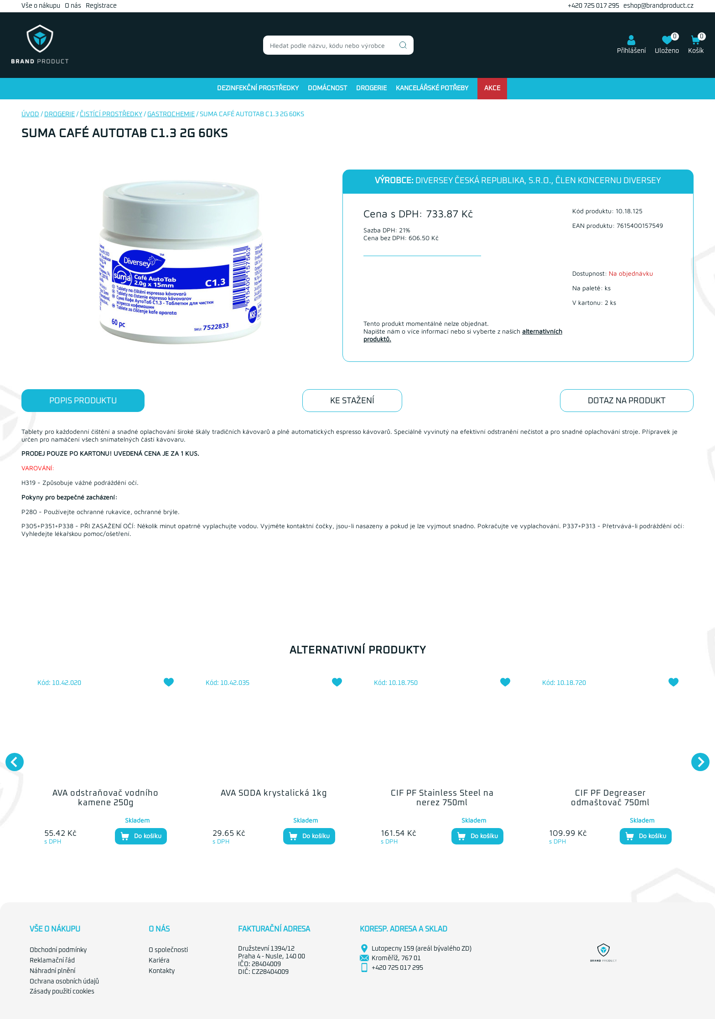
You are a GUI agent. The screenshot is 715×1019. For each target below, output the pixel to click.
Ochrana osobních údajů (64, 981)
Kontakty (162, 971)
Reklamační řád (52, 960)
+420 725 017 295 (593, 6)
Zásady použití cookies (62, 991)
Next (695, 757)
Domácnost (327, 88)
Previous (10, 757)
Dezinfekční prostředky (258, 88)
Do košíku (140, 836)
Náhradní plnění (52, 971)
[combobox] (338, 45)
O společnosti (168, 950)
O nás (73, 6)
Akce (492, 88)
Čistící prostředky (111, 114)
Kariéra (159, 960)
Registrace (101, 6)
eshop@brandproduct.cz (658, 6)
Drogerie (371, 88)
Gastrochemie (171, 114)
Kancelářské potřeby (432, 88)
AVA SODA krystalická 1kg (274, 793)
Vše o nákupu (40, 6)
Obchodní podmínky (58, 950)
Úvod (30, 114)
